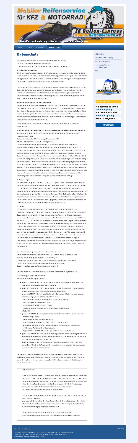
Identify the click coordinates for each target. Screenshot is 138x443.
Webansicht (120, 428)
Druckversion (19, 429)
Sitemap (27, 429)
